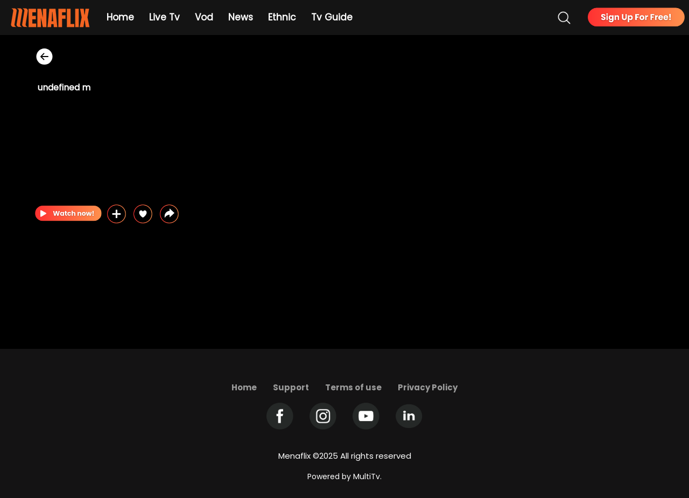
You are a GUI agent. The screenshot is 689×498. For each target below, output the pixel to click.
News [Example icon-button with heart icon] (240, 17)
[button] (169, 214)
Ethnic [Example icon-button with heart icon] (282, 17)
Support (291, 387)
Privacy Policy (428, 387)
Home (244, 387)
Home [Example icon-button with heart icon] (120, 17)
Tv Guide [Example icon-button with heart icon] (332, 17)
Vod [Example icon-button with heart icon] (204, 17)
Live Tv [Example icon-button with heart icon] (164, 17)
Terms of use (353, 387)
